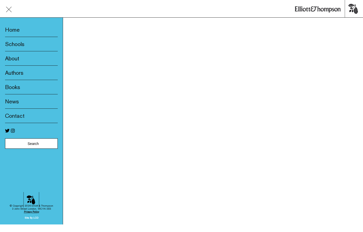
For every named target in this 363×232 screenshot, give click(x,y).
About (12, 58)
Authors (14, 72)
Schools (14, 44)
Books (12, 87)
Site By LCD (31, 213)
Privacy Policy (31, 207)
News (12, 101)
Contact (14, 115)
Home (12, 29)
